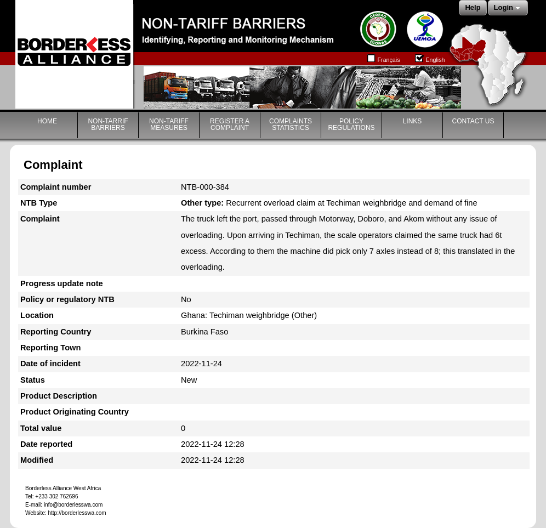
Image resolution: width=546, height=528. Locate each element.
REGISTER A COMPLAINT (229, 124)
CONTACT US (473, 121)
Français (383, 57)
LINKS (412, 121)
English (430, 57)
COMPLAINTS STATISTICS (290, 124)
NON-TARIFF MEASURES (169, 124)
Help (472, 7)
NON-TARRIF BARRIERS (108, 124)
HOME (47, 121)
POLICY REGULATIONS (351, 124)
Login (508, 8)
